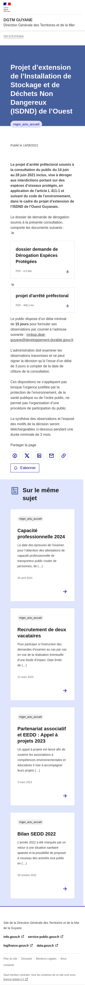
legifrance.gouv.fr (16, 945)
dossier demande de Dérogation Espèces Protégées (37, 255)
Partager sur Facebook (14, 455)
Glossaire (26, 958)
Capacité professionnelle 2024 (41, 533)
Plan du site (10, 958)
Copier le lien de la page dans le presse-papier (63, 455)
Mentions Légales (46, 958)
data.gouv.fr (45, 945)
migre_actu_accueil (26, 124)
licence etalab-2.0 (13, 979)
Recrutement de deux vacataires (41, 632)
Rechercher (70, 5)
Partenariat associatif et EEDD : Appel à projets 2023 (41, 735)
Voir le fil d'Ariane (13, 36)
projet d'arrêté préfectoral (42, 295)
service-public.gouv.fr (43, 937)
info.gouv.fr (11, 937)
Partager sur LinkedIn (39, 455)
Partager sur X (27, 455)
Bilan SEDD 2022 (36, 834)
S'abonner (25, 468)
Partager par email (51, 455)
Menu (79, 5)
